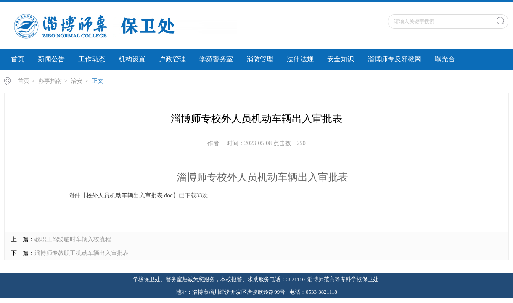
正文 (97, 81)
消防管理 (259, 59)
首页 (17, 59)
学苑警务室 (216, 59)
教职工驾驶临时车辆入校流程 (72, 239)
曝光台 (445, 59)
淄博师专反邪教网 (394, 59)
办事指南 (50, 81)
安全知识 (340, 59)
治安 (76, 81)
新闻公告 (51, 59)
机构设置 (132, 59)
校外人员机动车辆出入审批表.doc (129, 195)
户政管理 (172, 59)
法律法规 (300, 59)
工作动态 (91, 59)
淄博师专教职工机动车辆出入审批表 (81, 253)
